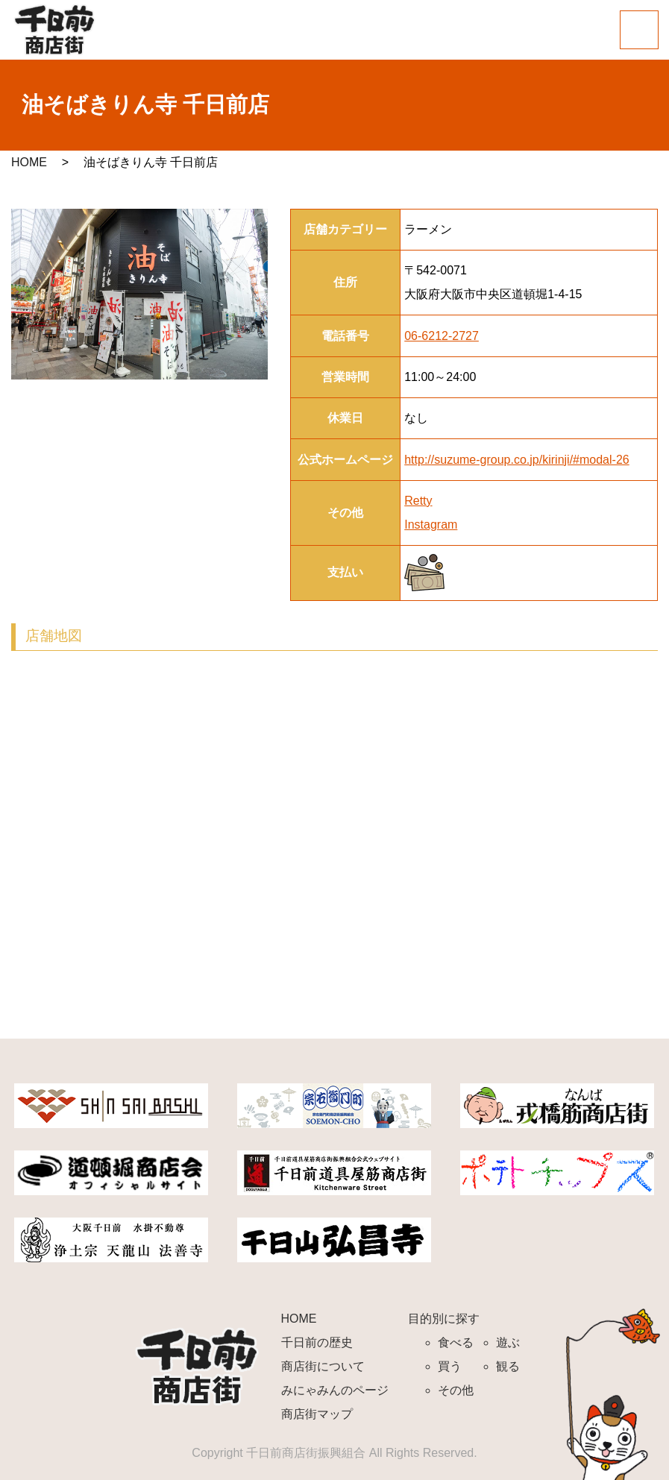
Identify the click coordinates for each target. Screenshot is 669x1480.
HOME (29, 162)
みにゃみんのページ (335, 1390)
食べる (456, 1342)
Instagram (430, 524)
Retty (418, 500)
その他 (456, 1390)
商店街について (323, 1366)
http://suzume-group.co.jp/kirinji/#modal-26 (516, 459)
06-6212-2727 (441, 336)
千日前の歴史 (317, 1342)
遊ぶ (508, 1342)
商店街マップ (317, 1414)
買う (450, 1366)
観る (508, 1366)
